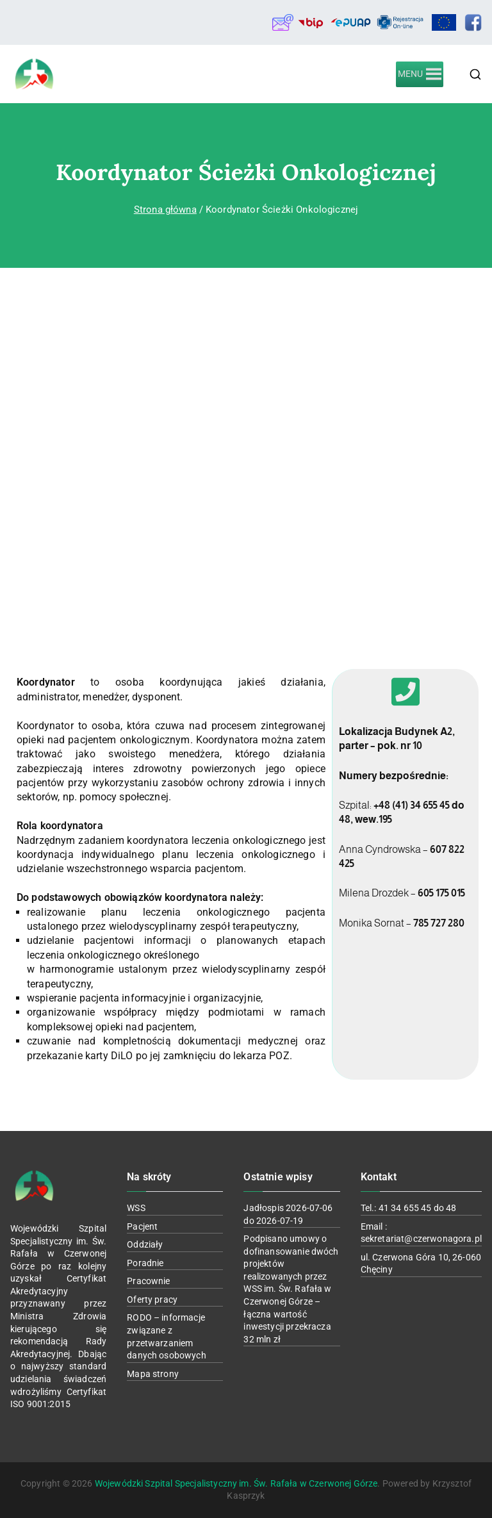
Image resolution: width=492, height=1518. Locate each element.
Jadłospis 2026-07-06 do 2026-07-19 (287, 1214)
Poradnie (145, 1263)
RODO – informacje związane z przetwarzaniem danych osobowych (166, 1336)
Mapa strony (153, 1374)
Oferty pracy (152, 1299)
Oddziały (145, 1244)
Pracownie (148, 1281)
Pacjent (142, 1226)
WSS (136, 1208)
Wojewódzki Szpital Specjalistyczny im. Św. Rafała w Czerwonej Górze (236, 1483)
